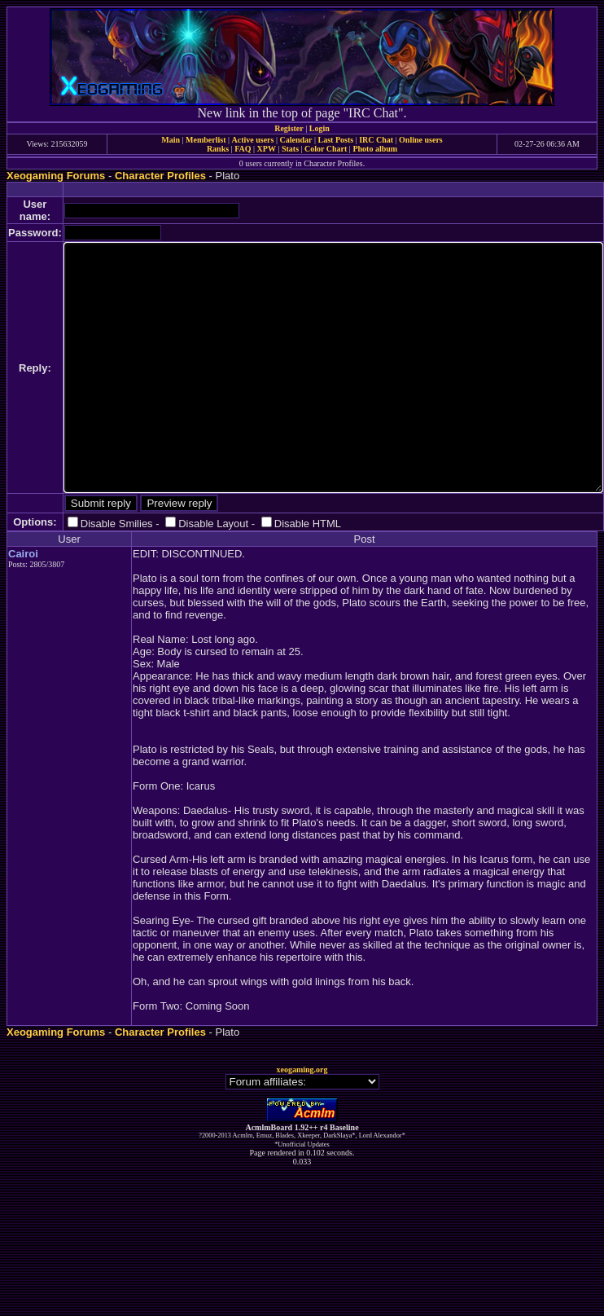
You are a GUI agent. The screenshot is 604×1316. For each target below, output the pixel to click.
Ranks (218, 148)
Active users (253, 139)
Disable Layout (213, 523)
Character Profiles (160, 175)
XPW (266, 148)
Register (289, 128)
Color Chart (325, 148)
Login (319, 128)
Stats (290, 148)
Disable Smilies (117, 523)
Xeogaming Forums (56, 175)
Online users (421, 139)
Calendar (295, 139)
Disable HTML (307, 523)
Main (170, 139)
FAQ (242, 148)
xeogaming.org (301, 1069)
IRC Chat (376, 139)
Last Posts (335, 139)
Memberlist (205, 139)
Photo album (374, 148)
